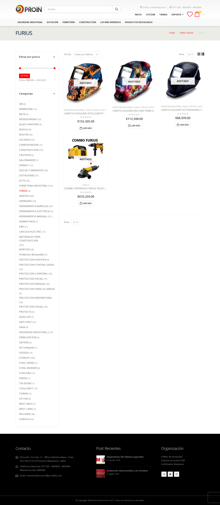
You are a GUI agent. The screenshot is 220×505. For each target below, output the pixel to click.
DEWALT (24, 165)
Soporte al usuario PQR (173, 460)
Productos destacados (31, 254)
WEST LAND (26, 408)
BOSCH (23, 129)
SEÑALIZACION (27, 337)
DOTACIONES (27, 175)
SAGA (22, 327)
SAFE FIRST (25, 322)
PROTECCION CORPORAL (33, 273)
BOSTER (23, 134)
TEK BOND (25, 383)
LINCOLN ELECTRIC (30, 231)
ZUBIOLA (24, 419)
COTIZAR (150, 14)
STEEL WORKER (28, 368)
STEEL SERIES (26, 362)
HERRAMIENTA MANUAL (33, 216)
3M (21, 103)
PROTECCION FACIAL (101, 110)
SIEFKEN (24, 342)
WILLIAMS (24, 414)
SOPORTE (176, 14)
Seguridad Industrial (30, 22)
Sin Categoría (26, 347)
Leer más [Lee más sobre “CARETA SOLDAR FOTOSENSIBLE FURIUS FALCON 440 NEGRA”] (184, 124)
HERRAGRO (25, 201)
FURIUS (88, 110)
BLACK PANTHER (28, 124)
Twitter (170, 474)
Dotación (52, 22)
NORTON (24, 249)
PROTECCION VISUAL (31, 306)
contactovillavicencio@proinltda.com (44, 475)
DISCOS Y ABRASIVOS (31, 170)
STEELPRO (25, 373)
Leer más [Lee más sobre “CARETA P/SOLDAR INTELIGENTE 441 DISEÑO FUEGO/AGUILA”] (87, 128)
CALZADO (24, 139)
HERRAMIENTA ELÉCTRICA (34, 211)
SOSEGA (23, 352)
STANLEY (24, 357)
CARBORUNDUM (28, 144)
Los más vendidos (110, 22)
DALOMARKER (27, 160)
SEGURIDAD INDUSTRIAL (33, 332)
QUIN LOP (25, 316)
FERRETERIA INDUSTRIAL (74, 110)
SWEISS (23, 378)
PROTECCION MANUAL (32, 283)
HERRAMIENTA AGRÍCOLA (33, 206)
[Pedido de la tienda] (86, 54)
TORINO (23, 393)
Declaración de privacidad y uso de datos (127, 470)
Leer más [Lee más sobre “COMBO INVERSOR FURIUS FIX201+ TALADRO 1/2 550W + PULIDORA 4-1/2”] (87, 203)
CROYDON (25, 155)
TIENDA (163, 14)
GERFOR (23, 195)
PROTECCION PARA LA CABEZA (37, 288)
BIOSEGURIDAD (28, 119)
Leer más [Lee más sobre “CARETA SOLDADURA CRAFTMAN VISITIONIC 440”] (135, 125)
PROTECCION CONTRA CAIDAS (36, 264)
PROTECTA (25, 311)
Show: (182, 54)
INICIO (138, 14)
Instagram (176, 474)
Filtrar (24, 75)
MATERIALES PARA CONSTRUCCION (29, 238)
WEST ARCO (26, 403)
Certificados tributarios (172, 464)
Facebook (164, 474)
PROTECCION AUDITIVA (32, 259)
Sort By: (67, 54)
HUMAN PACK (27, 221)
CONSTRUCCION (28, 149)
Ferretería (68, 22)
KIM (21, 226)
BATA (22, 114)
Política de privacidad (171, 456)
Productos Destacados (138, 22)
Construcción (87, 22)
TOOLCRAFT (26, 388)
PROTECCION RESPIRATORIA (35, 297)
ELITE (22, 180)
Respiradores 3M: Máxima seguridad (125, 456)
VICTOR (23, 398)
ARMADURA (26, 109)
